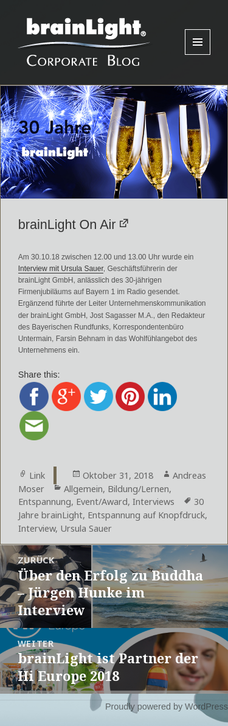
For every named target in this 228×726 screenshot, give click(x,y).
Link (37, 475)
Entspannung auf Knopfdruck (146, 515)
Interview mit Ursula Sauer (60, 268)
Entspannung (44, 501)
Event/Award (102, 501)
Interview (36, 528)
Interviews (153, 501)
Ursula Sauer (86, 528)
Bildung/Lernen (138, 489)
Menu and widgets (197, 54)
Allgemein (83, 489)
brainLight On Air (67, 224)
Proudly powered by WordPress (166, 706)
